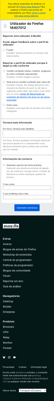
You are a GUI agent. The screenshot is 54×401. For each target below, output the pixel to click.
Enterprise (9, 311)
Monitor (7, 342)
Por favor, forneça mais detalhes (18, 129)
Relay (6, 337)
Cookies (22, 367)
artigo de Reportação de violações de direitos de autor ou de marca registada (28, 97)
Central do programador (17, 259)
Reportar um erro (13, 281)
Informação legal (39, 367)
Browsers (8, 326)
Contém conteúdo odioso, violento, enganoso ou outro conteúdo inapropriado (28, 72)
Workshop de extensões (17, 254)
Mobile (7, 306)
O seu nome (9, 184)
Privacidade (8, 367)
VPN (5, 332)
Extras (7, 238)
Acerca (7, 244)
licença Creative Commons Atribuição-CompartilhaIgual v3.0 (25, 378)
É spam (9, 50)
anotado (20, 372)
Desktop (8, 301)
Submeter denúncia (27, 207)
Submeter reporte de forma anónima (23, 165)
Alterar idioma (9, 390)
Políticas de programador (18, 265)
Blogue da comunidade (16, 270)
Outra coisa (11, 105)
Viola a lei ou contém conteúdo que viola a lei (28, 82)
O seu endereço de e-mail (16, 193)
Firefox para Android (29, 7)
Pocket (7, 347)
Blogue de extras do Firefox (19, 249)
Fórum (6, 275)
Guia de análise (12, 286)
